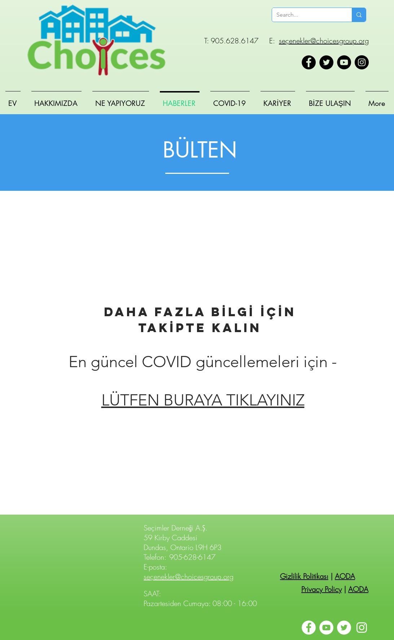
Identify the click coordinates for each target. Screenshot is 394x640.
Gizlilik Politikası (304, 576)
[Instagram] (362, 62)
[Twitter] (326, 62)
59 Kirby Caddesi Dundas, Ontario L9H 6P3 (183, 542)
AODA (345, 576)
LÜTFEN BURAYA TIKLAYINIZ (203, 400)
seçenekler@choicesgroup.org (324, 41)
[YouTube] (344, 62)
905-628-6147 (192, 557)
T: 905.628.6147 (231, 41)
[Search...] (306, 15)
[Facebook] (309, 62)
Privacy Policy (321, 589)
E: (272, 41)
